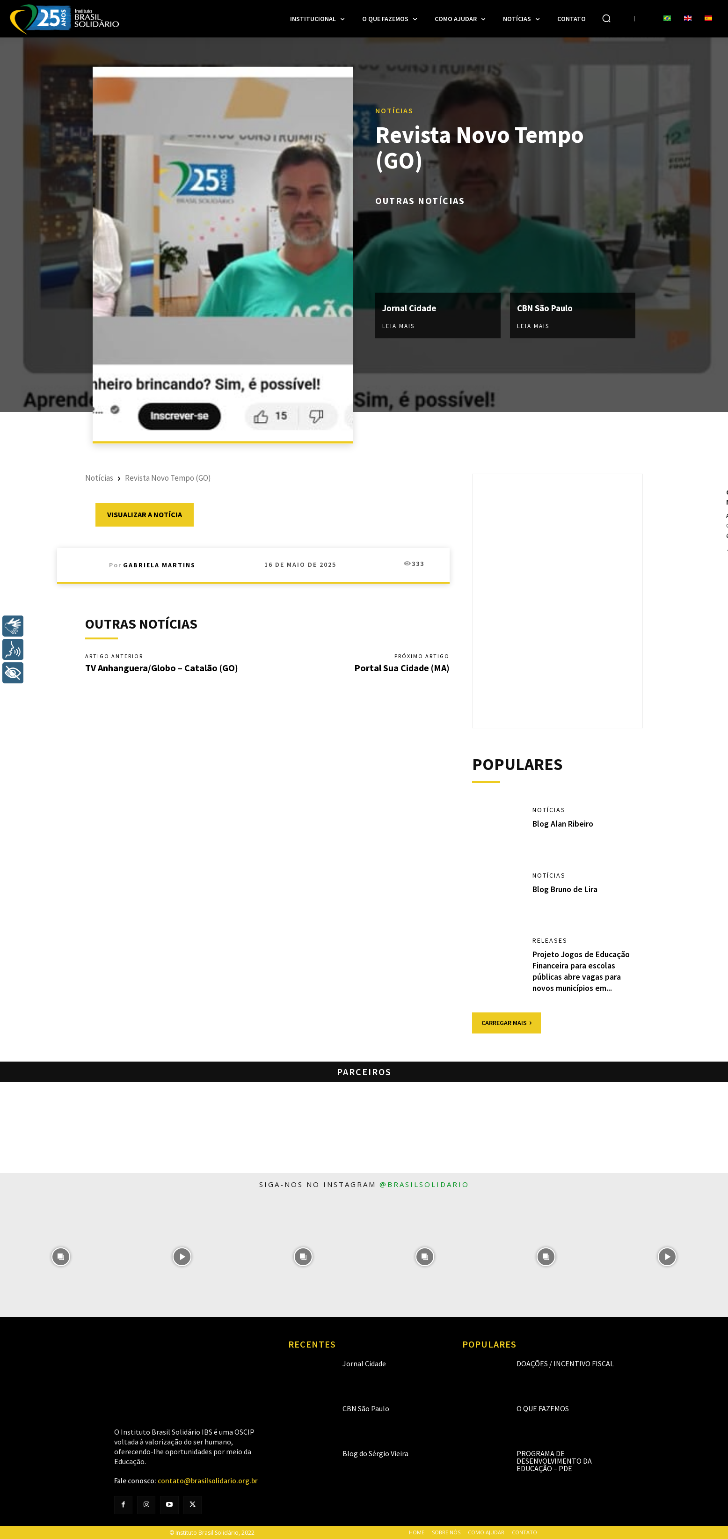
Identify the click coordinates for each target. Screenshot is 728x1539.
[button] (606, 18)
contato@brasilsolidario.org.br (208, 1480)
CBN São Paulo (548, 308)
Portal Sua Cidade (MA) (402, 668)
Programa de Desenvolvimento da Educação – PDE (554, 1460)
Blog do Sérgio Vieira (375, 1453)
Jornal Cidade (410, 308)
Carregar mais (506, 1022)
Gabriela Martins (159, 565)
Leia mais (398, 326)
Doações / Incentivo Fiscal (565, 1363)
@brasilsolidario (424, 1183)
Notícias (394, 110)
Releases (550, 941)
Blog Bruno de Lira (565, 889)
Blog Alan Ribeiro (563, 824)
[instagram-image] (60, 1256)
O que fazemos (543, 1408)
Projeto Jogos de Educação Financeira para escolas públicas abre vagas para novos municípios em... (581, 971)
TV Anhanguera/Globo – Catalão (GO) (161, 668)
